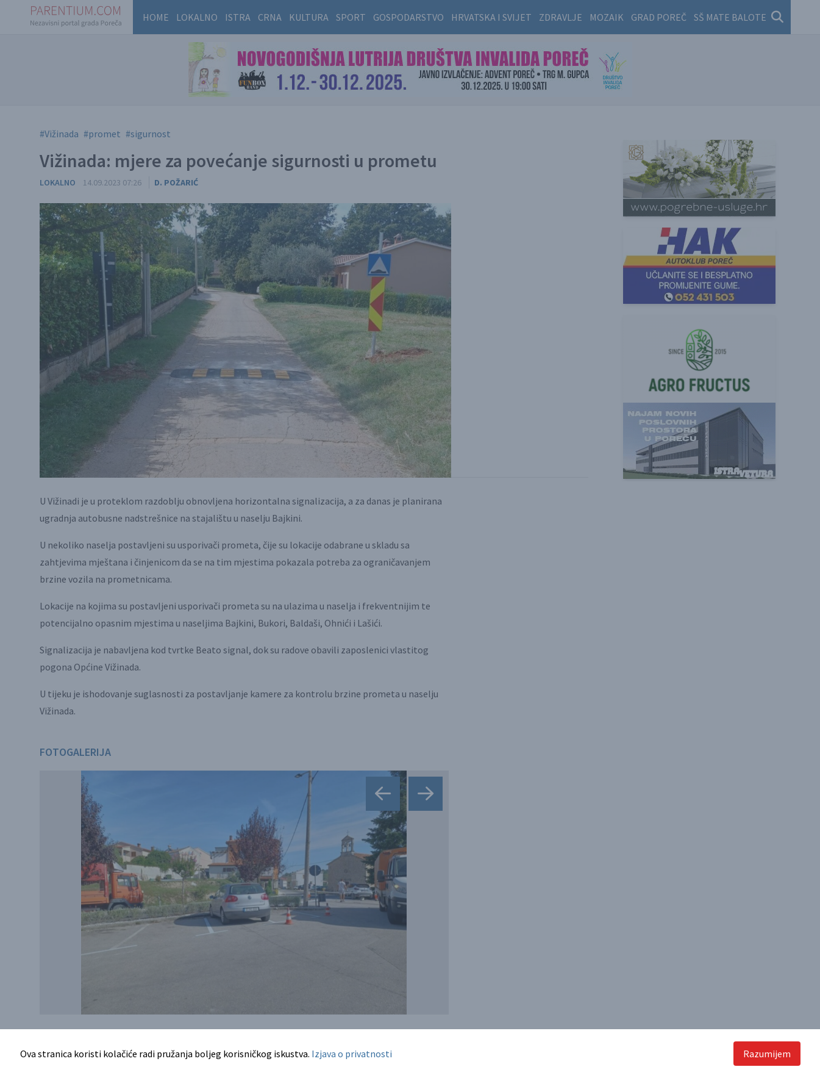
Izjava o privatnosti (352, 1053)
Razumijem (767, 1053)
